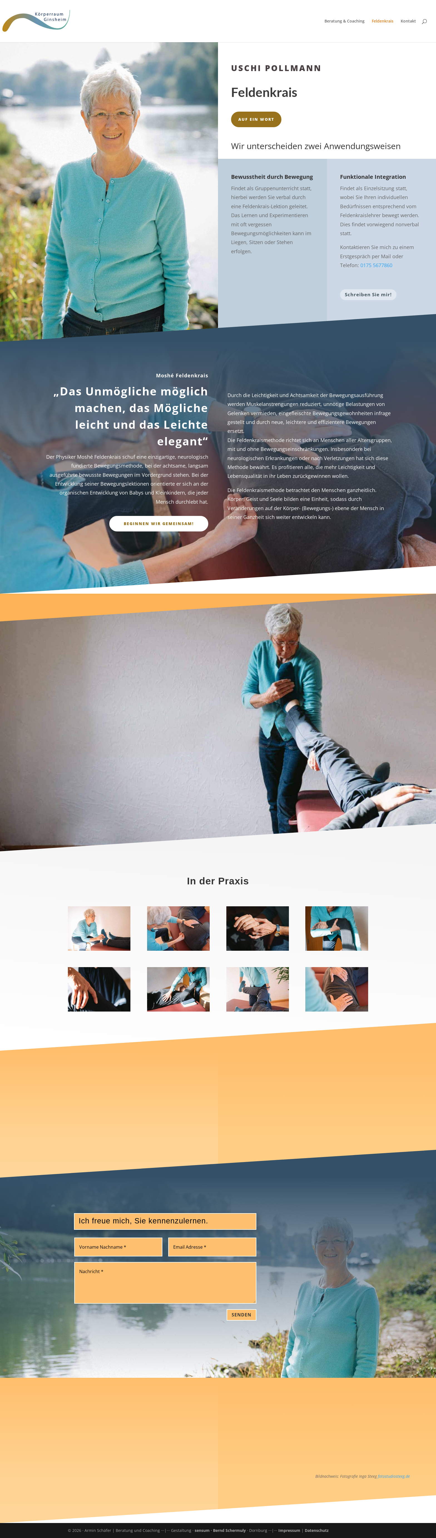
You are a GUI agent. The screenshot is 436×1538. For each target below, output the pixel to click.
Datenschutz (317, 1530)
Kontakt (408, 21)
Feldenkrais (382, 21)
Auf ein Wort (256, 119)
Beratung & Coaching (344, 21)
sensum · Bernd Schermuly (221, 1530)
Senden (241, 1315)
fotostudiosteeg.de (394, 1476)
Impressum (289, 1530)
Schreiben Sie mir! (368, 294)
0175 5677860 (376, 265)
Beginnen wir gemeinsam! (159, 523)
